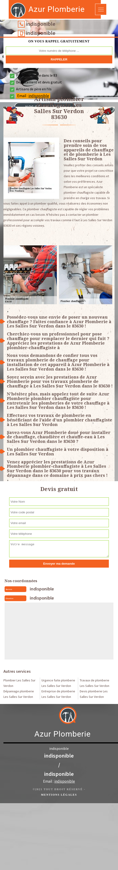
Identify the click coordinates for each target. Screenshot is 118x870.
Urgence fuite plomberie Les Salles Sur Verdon (58, 683)
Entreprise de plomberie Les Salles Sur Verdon (58, 694)
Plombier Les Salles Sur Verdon (19, 683)
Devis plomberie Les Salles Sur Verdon (94, 694)
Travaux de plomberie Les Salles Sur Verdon (94, 683)
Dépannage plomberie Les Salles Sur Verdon (18, 694)
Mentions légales (59, 794)
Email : (59, 781)
